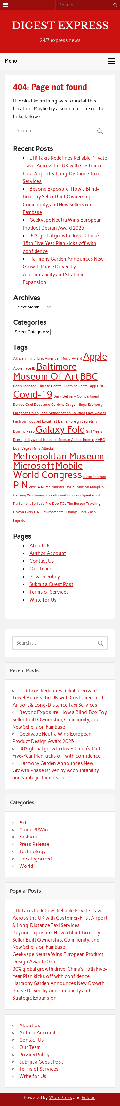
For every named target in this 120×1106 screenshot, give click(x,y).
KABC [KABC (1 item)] (100, 440)
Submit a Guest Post (51, 584)
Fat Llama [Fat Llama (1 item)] (60, 422)
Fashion (28, 837)
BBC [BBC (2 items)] (89, 376)
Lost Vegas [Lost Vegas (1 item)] (22, 448)
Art (23, 822)
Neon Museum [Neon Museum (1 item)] (94, 477)
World (26, 866)
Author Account (47, 553)
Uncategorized (35, 859)
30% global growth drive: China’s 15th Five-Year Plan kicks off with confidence (61, 243)
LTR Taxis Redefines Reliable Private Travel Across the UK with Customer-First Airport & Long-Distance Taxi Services (58, 698)
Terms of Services (49, 592)
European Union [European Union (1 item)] (26, 413)
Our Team (40, 569)
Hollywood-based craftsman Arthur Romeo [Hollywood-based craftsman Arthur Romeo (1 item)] (59, 440)
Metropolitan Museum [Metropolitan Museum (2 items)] (58, 456)
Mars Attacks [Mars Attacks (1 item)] (43, 448)
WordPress (60, 1097)
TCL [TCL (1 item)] (63, 504)
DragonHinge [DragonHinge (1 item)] (76, 405)
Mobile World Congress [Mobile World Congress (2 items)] (48, 470)
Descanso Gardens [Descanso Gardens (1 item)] (49, 405)
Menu (11, 61)
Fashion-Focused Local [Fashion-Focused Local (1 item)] (32, 422)
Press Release (34, 844)
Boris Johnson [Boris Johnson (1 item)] (24, 386)
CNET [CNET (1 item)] (101, 386)
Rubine (88, 1097)
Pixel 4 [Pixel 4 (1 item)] (34, 487)
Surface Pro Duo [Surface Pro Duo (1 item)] (45, 504)
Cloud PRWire (34, 830)
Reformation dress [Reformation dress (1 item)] (66, 495)
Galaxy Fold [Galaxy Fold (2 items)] (60, 429)
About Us (40, 546)
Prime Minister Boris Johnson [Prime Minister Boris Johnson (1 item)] (65, 487)
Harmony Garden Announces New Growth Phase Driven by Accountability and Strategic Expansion (55, 771)
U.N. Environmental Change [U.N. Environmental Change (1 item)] (56, 512)
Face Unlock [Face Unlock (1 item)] (96, 413)
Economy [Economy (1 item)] (95, 405)
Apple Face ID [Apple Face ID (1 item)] (24, 369)
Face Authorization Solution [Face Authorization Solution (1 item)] (62, 413)
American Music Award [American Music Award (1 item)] (63, 358)
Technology (32, 851)
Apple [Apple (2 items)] (95, 356)
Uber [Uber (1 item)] (83, 512)
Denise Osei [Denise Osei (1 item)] (23, 405)
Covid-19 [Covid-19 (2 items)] (32, 394)
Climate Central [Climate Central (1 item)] (50, 386)
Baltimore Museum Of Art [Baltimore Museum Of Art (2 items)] (46, 371)
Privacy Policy (44, 577)
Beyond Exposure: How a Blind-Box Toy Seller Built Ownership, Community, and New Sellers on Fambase (59, 719)
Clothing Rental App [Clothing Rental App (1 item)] (80, 386)
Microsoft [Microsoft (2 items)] (33, 465)
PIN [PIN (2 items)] (20, 484)
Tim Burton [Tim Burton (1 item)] (76, 504)
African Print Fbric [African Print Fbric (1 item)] (28, 358)
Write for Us (43, 600)
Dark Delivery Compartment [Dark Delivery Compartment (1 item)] (76, 396)
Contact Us (41, 561)
